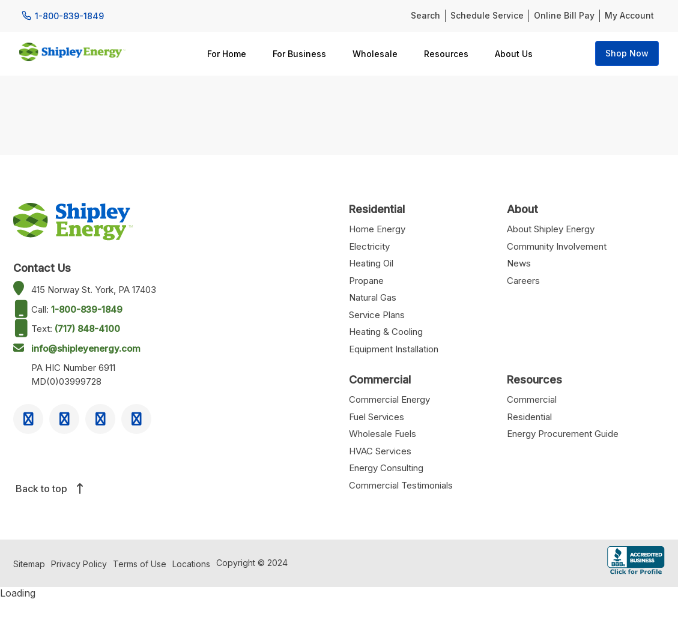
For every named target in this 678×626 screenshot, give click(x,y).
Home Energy (377, 229)
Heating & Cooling (386, 331)
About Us (514, 54)
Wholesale (375, 54)
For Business (299, 54)
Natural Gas (372, 297)
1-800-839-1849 (87, 309)
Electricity (369, 246)
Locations (191, 564)
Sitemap (29, 564)
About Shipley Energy (551, 229)
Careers (523, 280)
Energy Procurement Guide (563, 433)
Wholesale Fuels (382, 433)
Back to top (49, 489)
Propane (366, 280)
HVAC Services (380, 451)
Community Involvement (557, 246)
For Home (226, 54)
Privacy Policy (79, 564)
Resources (446, 54)
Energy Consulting (386, 468)
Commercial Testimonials (401, 485)
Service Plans (377, 315)
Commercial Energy (389, 399)
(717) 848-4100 (87, 328)
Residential (529, 417)
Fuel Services (376, 417)
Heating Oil (371, 263)
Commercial (532, 399)
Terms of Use (139, 564)
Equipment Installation (393, 349)
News (519, 263)
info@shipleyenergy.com (86, 348)
